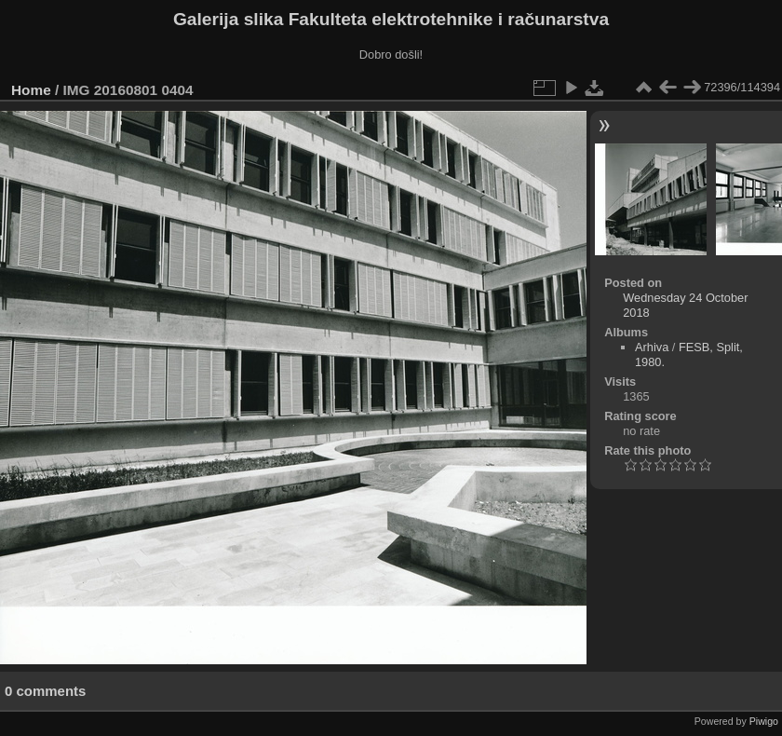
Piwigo (763, 721)
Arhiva (651, 347)
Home (31, 90)
